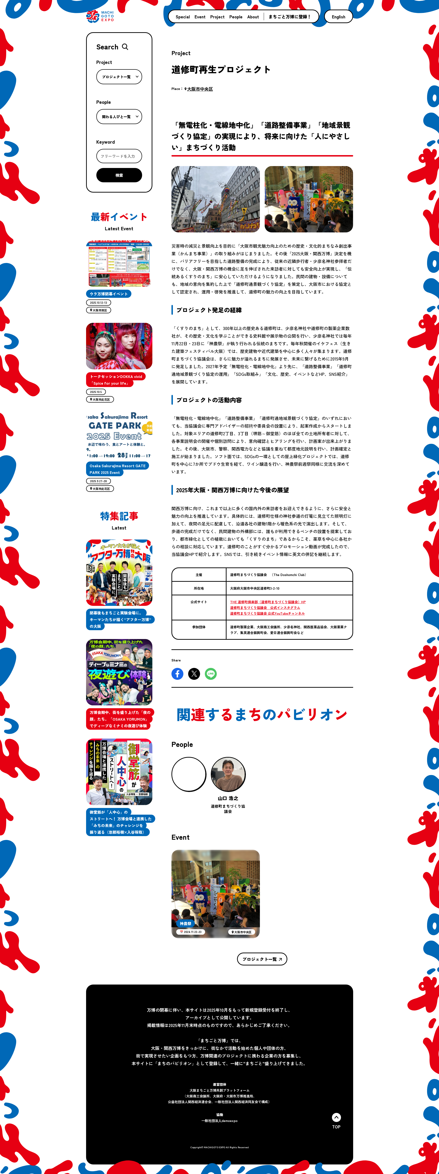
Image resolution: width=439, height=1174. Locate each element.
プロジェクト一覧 (120, 76)
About (253, 16)
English (338, 16)
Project (217, 16)
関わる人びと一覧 (120, 116)
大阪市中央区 (199, 89)
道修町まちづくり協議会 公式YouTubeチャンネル (267, 613)
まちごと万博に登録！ (290, 16)
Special (183, 16)
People (236, 16)
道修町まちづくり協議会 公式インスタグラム (265, 607)
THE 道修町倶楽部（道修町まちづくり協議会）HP (268, 601)
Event (200, 16)
